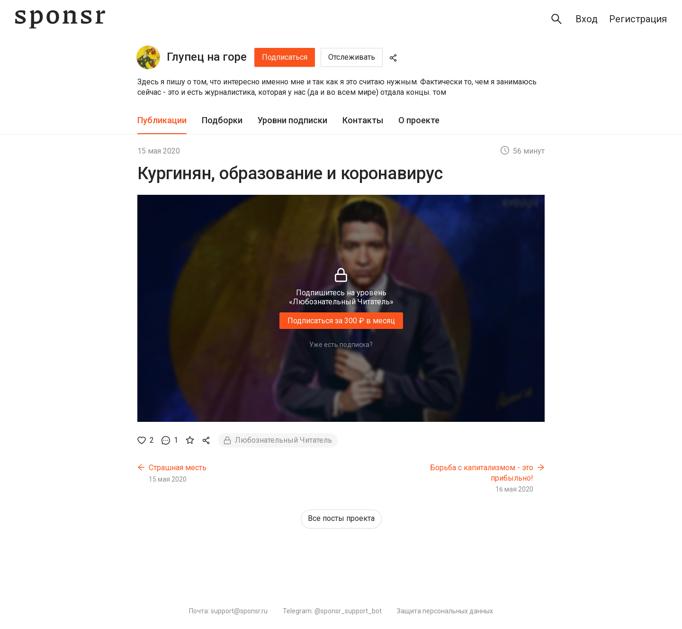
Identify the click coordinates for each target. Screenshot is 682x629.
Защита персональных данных (445, 611)
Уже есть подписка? (341, 344)
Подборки (222, 120)
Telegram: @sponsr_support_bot (332, 611)
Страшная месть (177, 467)
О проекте (419, 120)
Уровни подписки (292, 120)
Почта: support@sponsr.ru (228, 611)
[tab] (162, 121)
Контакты (362, 120)
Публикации (162, 120)
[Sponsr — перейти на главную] (60, 19)
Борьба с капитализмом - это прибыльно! (481, 473)
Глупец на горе (207, 57)
